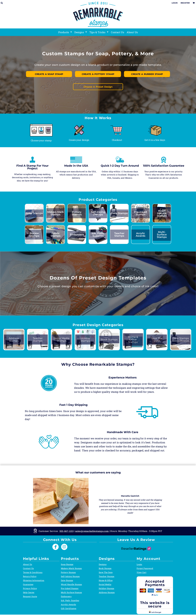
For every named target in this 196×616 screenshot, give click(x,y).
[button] (41, 130)
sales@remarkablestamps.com (92, 530)
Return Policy (29, 576)
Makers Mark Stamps (71, 568)
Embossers (66, 596)
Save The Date (105, 572)
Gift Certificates (68, 608)
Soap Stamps (67, 564)
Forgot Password (145, 568)
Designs (102, 564)
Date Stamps (67, 580)
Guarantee (28, 584)
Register (185, 3)
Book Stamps (105, 568)
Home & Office (105, 580)
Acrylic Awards (68, 604)
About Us (27, 564)
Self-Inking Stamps (70, 576)
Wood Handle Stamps (71, 584)
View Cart (141, 572)
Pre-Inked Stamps (69, 588)
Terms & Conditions (32, 572)
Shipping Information (33, 580)
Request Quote (30, 596)
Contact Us (28, 568)
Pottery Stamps (68, 572)
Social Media (105, 584)
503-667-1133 (67, 530)
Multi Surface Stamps (71, 592)
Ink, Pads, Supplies (70, 600)
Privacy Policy (30, 588)
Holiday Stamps (106, 588)
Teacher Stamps (106, 576)
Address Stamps (107, 592)
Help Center (28, 592)
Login (175, 3)
